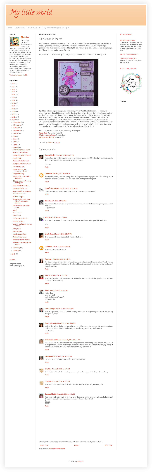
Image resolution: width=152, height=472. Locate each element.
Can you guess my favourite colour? (20, 170)
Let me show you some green (21, 206)
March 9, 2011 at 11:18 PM (58, 217)
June (15, 139)
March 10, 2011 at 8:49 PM (66, 323)
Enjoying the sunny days (22, 163)
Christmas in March (20, 218)
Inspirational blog (19, 234)
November (17, 125)
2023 (14, 86)
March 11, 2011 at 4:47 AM (61, 381)
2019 (13, 97)
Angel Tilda (17, 158)
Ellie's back (17, 216)
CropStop (48, 369)
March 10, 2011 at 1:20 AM (61, 246)
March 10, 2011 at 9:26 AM (59, 290)
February (16, 248)
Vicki (46, 275)
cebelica (26, 37)
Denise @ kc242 (50, 394)
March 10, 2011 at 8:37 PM (65, 309)
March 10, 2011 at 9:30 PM (63, 356)
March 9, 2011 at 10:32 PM (61, 174)
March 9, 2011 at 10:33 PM (68, 188)
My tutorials (20, 27)
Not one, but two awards (21, 240)
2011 (13, 120)
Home (10, 27)
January (16, 250)
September (17, 130)
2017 (13, 103)
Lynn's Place (49, 234)
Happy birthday (18, 174)
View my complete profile (18, 75)
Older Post (108, 445)
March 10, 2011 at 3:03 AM (58, 275)
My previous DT (34, 27)
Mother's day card (19, 237)
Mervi (47, 290)
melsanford (49, 356)
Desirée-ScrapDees (52, 188)
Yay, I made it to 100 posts (22, 191)
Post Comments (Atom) (57, 448)
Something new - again (21, 150)
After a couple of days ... (21, 185)
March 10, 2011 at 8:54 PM (71, 340)
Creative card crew (46, 137)
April (15, 144)
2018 (14, 100)
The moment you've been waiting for (22, 182)
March (15, 147)
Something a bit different (22, 155)
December (17, 122)
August (16, 133)
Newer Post (44, 445)
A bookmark (17, 231)
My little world (31, 13)
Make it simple (18, 197)
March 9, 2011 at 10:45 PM (57, 201)
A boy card (17, 229)
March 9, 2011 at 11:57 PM (63, 234)
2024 (14, 83)
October (16, 128)
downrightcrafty (51, 323)
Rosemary (48, 259)
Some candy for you (20, 188)
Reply (47, 167)
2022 (14, 89)
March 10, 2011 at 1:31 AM (61, 259)
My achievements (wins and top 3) (56, 27)
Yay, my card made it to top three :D (22, 225)
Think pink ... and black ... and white (22, 177)
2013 (13, 114)
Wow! (15, 210)
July (14, 136)
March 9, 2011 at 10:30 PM (65, 155)
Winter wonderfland (47, 135)
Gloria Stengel (50, 309)
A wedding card (18, 166)
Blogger (80, 461)
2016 (14, 106)
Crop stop (43, 133)
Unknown (48, 174)
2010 (13, 254)
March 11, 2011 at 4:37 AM (61, 369)
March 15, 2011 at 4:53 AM (66, 394)
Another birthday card (21, 161)
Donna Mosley (50, 155)
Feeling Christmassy (20, 152)
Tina (46, 217)
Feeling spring (18, 221)
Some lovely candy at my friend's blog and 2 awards (22, 201)
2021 (13, 92)
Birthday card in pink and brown (22, 243)
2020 (14, 95)
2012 (13, 117)
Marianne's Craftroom (53, 340)
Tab (46, 201)
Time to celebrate (19, 194)
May (15, 142)
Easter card (17, 213)
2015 (13, 109)
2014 (13, 111)
